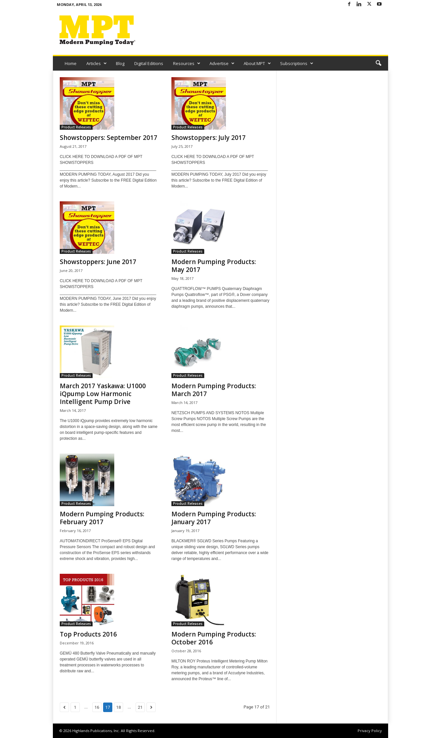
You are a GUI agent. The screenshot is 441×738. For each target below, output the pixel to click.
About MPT (257, 63)
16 (97, 707)
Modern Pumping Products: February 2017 (102, 518)
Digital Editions (148, 63)
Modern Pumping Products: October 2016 (213, 638)
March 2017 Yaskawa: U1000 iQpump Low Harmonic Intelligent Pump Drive (103, 394)
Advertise (221, 63)
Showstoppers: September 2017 (108, 137)
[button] (378, 63)
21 (140, 707)
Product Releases (76, 127)
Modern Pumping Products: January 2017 (213, 518)
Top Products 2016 (88, 634)
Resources (186, 63)
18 (118, 707)
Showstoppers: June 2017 (98, 261)
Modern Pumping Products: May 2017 (213, 265)
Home (71, 63)
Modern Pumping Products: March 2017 (213, 390)
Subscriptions (296, 63)
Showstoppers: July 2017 (208, 137)
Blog (120, 63)
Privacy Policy (370, 730)
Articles (96, 63)
